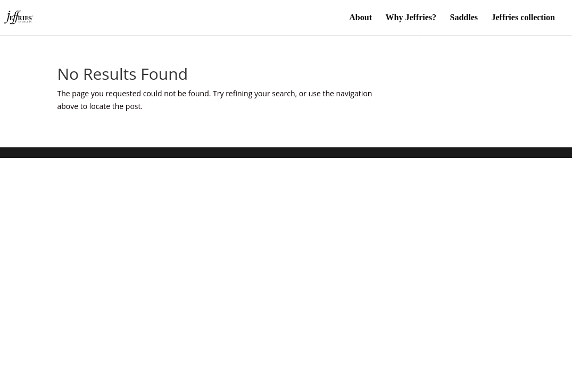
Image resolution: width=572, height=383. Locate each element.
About (360, 18)
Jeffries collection (524, 18)
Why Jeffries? (411, 18)
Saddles (464, 18)
